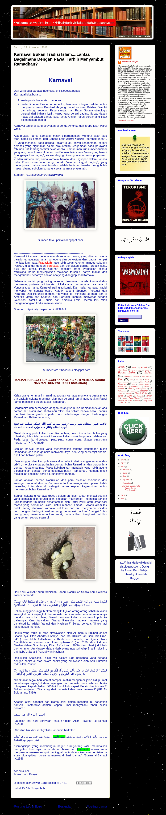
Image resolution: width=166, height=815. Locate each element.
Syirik (129, 396)
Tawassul (147, 398)
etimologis (100, 110)
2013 (123, 495)
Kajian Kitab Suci (123, 382)
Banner (147, 370)
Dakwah (127, 376)
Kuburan (122, 384)
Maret (125, 473)
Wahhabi (124, 402)
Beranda (64, 806)
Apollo (61, 149)
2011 (123, 463)
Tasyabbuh (38, 788)
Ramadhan (144, 391)
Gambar (136, 376)
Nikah (130, 389)
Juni (124, 476)
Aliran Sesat (122, 370)
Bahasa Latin (57, 138)
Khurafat (134, 382)
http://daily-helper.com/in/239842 (46, 309)
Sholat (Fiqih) (141, 393)
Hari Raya (146, 376)
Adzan (134, 367)
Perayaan (133, 391)
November (127, 483)
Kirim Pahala (145, 382)
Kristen (91, 107)
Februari (126, 469)
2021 (123, 499)
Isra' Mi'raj (139, 380)
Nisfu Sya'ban (141, 389)
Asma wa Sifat (136, 370)
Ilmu (120, 379)
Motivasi (134, 386)
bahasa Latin (45, 113)
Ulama (137, 401)
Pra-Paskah (51, 107)
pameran (55, 100)
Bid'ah (26, 788)
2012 (123, 467)
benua (35, 104)
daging (84, 113)
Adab (121, 367)
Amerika (59, 104)
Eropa (44, 104)
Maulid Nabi (122, 387)
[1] (15, 142)
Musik (146, 387)
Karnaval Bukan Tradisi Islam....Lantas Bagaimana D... (131, 488)
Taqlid (124, 398)
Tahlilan (149, 396)
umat (83, 107)
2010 (123, 460)
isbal (131, 380)
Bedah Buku (126, 372)
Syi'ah (120, 396)
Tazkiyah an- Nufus (125, 401)
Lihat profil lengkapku (126, 120)
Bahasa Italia (67, 152)
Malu (133, 384)
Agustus (126, 480)
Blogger (134, 578)
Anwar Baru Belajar (130, 62)
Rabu (54, 110)
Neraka (121, 389)
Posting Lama (97, 806)
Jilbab (147, 380)
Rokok (120, 393)
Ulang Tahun (147, 401)
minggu (31, 110)
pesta (31, 100)
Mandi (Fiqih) (144, 384)
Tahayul (140, 396)
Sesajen (129, 393)
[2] (15, 158)
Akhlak (144, 367)
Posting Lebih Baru (28, 806)
